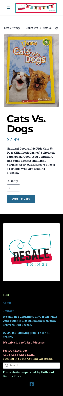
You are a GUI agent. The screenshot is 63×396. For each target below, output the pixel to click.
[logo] (36, 8)
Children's (32, 28)
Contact (8, 311)
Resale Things (12, 28)
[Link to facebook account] (32, 384)
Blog (6, 294)
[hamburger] (8, 7)
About (7, 302)
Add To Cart (21, 198)
